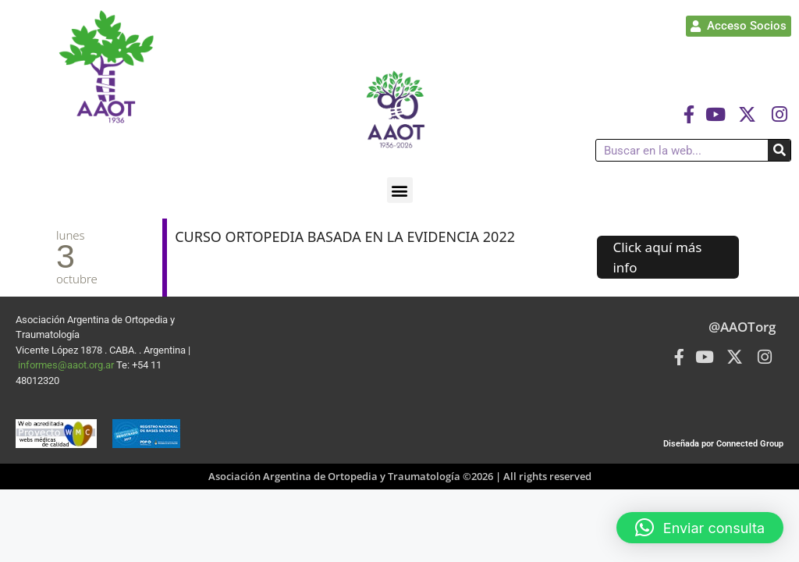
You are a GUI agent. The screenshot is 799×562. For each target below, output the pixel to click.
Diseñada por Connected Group (723, 444)
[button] (400, 190)
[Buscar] (779, 150)
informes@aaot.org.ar (67, 365)
